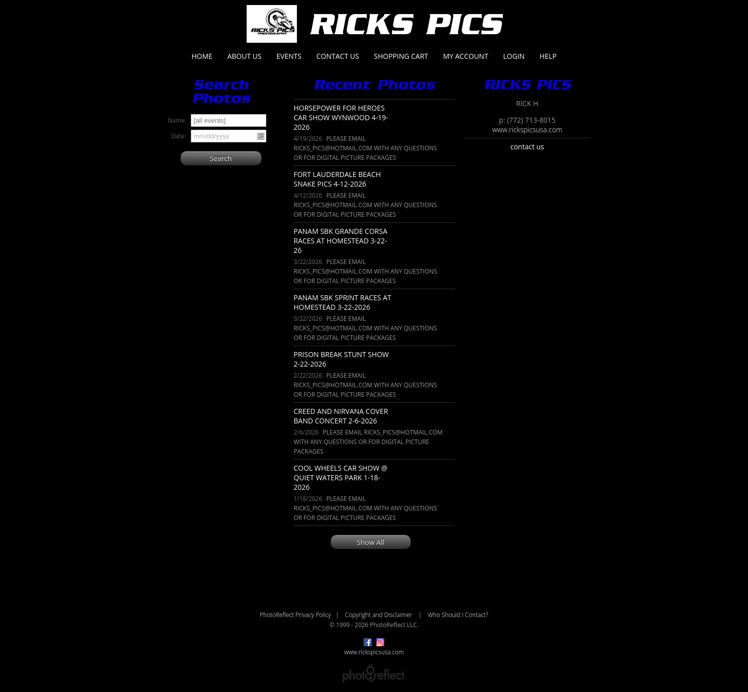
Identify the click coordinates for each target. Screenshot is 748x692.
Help (548, 56)
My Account (465, 56)
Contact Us (337, 56)
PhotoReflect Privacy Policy (295, 615)
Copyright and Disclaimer (379, 615)
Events (288, 56)
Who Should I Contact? (458, 615)
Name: (177, 120)
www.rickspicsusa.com (527, 129)
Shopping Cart (401, 56)
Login (514, 56)
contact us (527, 146)
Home (201, 56)
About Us (244, 56)
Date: (178, 136)
